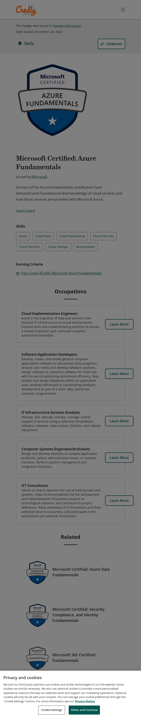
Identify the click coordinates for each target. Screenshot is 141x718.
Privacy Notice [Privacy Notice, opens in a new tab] (85, 702)
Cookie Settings (51, 711)
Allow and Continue (84, 711)
